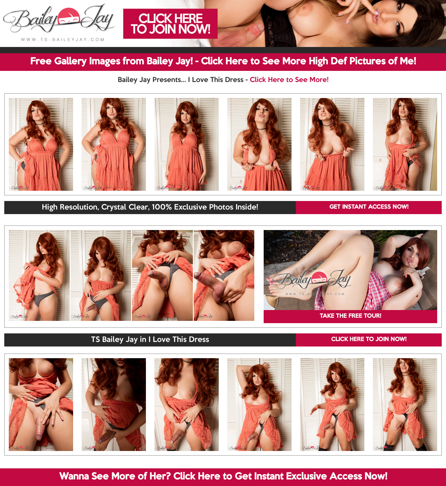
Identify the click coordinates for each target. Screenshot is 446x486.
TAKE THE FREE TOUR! (350, 316)
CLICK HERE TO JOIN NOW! (368, 339)
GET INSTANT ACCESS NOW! (368, 207)
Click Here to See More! (289, 80)
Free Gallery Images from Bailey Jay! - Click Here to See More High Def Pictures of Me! (223, 62)
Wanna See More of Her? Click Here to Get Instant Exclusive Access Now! (223, 477)
